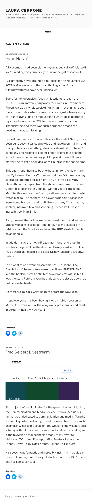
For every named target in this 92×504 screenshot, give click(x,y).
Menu (46, 31)
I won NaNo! (16, 58)
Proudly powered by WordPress (20, 496)
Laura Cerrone (24, 10)
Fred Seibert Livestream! (28, 352)
